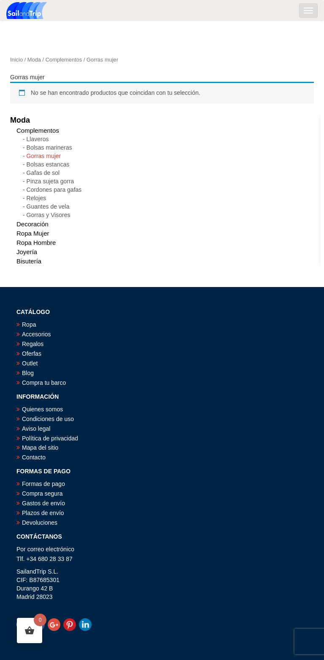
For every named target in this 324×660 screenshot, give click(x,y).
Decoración (32, 224)
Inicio (16, 59)
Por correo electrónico (45, 549)
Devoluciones (39, 522)
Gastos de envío (43, 503)
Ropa (29, 324)
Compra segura (42, 493)
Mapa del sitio (40, 447)
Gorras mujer (44, 156)
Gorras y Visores (48, 215)
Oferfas (31, 353)
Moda (34, 59)
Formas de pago (43, 483)
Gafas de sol (43, 172)
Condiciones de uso (48, 419)
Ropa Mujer (32, 233)
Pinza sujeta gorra (50, 181)
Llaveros (38, 139)
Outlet (30, 363)
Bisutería (28, 261)
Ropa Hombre (36, 242)
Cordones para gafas (54, 189)
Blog (28, 373)
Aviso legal (36, 428)
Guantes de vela (48, 206)
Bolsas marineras (49, 147)
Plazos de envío (43, 513)
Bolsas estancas (48, 164)
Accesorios (36, 334)
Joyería (26, 251)
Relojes (36, 198)
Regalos (32, 344)
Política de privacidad (50, 438)
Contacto (34, 457)
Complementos (64, 59)
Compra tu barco (44, 382)
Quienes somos (42, 409)
